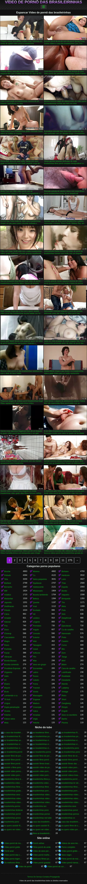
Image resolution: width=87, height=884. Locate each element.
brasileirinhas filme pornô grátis (42, 787)
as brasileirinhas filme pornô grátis (13, 736)
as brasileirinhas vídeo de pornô (42, 740)
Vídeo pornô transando (70, 863)
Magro (7, 641)
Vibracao (8, 657)
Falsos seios (9, 719)
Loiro (63, 579)
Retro (63, 695)
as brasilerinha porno (42, 752)
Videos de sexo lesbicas (70, 843)
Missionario (38, 591)
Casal (35, 649)
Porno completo (68, 847)
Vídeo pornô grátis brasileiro (70, 851)
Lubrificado (66, 672)
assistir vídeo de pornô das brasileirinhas (42, 767)
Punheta (7, 649)
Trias (63, 583)
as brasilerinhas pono (70, 752)
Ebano (7, 684)
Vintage (64, 692)
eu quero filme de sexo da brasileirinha (70, 826)
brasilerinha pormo (12, 806)
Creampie (37, 707)
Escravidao (37, 668)
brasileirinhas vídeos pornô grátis (70, 802)
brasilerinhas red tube (42, 818)
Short (63, 699)
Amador (7, 618)
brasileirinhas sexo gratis (13, 794)
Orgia (35, 719)
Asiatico (7, 595)
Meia (63, 606)
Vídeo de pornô (25, 866)
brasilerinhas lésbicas (13, 810)
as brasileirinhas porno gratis (42, 736)
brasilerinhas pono (41, 810)
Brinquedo (65, 598)
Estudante (65, 680)
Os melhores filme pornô (13, 863)
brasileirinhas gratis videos (13, 791)
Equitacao (37, 583)
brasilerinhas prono (12, 818)
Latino (35, 672)
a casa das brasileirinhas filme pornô (13, 732)
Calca (6, 614)
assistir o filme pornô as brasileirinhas (13, 767)
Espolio (64, 587)
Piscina (64, 723)
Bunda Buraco (10, 661)
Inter (35, 641)
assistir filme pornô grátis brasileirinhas (13, 763)
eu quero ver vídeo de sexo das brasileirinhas (13, 829)
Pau (6, 626)
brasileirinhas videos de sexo (42, 798)
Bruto (6, 692)
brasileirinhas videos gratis (13, 802)
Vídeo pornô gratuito (42, 863)
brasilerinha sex (39, 806)
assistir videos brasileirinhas (70, 775)
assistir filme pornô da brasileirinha (42, 760)
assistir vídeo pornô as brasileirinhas (70, 767)
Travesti (36, 688)
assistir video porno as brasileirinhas (13, 771)
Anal (35, 606)
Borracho (8, 587)
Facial (6, 653)
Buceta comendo (11, 664)
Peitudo (7, 575)
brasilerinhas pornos (70, 814)
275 (70, 560)
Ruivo (6, 645)
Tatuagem (37, 645)
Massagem (37, 695)
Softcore (36, 653)
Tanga (64, 657)
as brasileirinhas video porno (70, 740)
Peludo (7, 610)
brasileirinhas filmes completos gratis (70, 787)
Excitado (36, 610)
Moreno (36, 571)
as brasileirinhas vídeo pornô (13, 744)
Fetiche (7, 715)
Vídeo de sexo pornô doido (42, 851)
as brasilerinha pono (70, 748)
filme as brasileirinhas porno (42, 833)
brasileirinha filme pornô (42, 779)
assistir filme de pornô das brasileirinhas (42, 756)
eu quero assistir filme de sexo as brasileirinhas (13, 826)
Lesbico (36, 618)
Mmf (63, 661)
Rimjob (64, 707)
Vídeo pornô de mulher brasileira (13, 843)
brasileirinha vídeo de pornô (13, 783)
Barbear (7, 583)
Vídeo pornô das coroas (13, 855)
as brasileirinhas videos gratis (13, 748)
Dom (63, 653)
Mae (35, 661)
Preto (63, 637)
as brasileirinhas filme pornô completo (70, 732)
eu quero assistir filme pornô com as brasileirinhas (42, 826)
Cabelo (36, 680)
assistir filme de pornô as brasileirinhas (13, 756)
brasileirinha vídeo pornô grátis (42, 783)
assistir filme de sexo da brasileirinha (70, 756)
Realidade (65, 676)
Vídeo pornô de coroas (56, 866)
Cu (34, 575)
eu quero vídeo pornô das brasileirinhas (70, 829)
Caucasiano (9, 637)
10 (56, 560)
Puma (35, 684)
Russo (35, 676)
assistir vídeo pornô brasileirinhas (70, 771)
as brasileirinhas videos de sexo (70, 744)
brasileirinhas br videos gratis (70, 783)
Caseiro (64, 641)
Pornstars (37, 626)
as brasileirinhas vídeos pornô (42, 748)
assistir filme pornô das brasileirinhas (70, 760)
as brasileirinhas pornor (70, 736)
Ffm (34, 657)
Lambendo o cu (11, 695)
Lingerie (36, 622)
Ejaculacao (66, 626)
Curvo (64, 645)
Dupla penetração (12, 707)
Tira (63, 622)
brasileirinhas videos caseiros (13, 798)
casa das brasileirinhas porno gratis (42, 822)
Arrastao (36, 715)
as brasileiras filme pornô (42, 732)
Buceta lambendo (40, 595)
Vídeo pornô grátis (12, 847)
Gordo (35, 692)
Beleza (36, 598)
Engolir (64, 711)
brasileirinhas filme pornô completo (13, 787)
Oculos (7, 711)
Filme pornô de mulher (70, 859)
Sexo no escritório (69, 715)
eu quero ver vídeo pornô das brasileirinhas (42, 829)
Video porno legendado (13, 859)
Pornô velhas (38, 843)
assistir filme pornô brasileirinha (13, 760)
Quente (36, 602)
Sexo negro (66, 855)
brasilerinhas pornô (12, 814)
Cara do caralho (68, 668)
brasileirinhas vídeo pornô (70, 794)
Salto (6, 676)
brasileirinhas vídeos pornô (42, 802)
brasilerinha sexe (68, 806)
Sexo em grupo (39, 664)
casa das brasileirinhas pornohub (70, 822)
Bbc (63, 649)
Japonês (7, 602)
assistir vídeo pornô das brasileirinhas (42, 775)
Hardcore (65, 575)
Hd (34, 614)
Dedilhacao (9, 606)
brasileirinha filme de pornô (13, 779)
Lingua (7, 703)
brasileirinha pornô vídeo (70, 779)
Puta (63, 610)
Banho (64, 719)
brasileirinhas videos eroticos (70, 798)
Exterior (36, 637)
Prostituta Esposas (12, 668)
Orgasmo (8, 672)
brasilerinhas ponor (69, 810)
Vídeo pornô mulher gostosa (42, 855)
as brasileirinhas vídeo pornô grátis (42, 744)
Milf (5, 591)
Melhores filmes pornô (42, 859)
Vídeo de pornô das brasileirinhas (43, 2)
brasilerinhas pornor (41, 814)
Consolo (36, 633)
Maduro (36, 703)
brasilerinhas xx (68, 818)
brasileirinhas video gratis (42, 794)
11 (62, 560)
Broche (7, 571)
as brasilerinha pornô (13, 752)
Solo (63, 614)
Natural (7, 622)
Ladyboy (65, 688)
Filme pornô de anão (42, 847)
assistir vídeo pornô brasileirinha (42, 771)
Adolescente (38, 587)
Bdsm (64, 664)
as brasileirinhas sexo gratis (13, 740)
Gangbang (66, 703)
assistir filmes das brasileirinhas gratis (70, 763)
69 (5, 680)
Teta (6, 579)
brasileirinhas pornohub (70, 791)
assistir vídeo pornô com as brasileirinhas (13, 775)
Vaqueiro (65, 595)
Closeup (7, 633)
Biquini (7, 688)
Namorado (66, 633)
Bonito (64, 591)
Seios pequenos (40, 579)
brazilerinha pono (11, 822)
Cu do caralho (67, 629)
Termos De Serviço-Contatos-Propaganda (43, 877)
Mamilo (64, 684)
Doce (6, 629)
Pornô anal (9, 851)
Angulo (36, 629)
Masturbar (8, 598)
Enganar (36, 699)
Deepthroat (66, 618)
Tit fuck (7, 699)
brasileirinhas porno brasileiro (42, 791)
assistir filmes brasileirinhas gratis (42, 763)
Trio (63, 602)
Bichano (64, 571)
